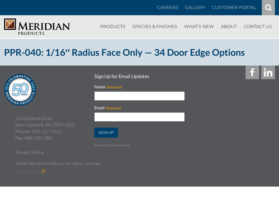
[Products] (112, 26)
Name (108, 87)
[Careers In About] (167, 7)
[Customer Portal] (234, 7)
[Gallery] (195, 7)
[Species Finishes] (154, 26)
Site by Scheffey (27, 188)
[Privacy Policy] (29, 170)
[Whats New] (199, 26)
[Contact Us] (258, 26)
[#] (268, 7)
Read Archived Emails (111, 145)
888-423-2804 (46, 149)
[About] (229, 26)
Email (107, 108)
